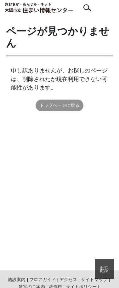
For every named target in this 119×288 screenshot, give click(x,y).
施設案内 (17, 279)
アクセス (68, 279)
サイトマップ (94, 279)
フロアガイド (42, 279)
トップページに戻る (59, 105)
